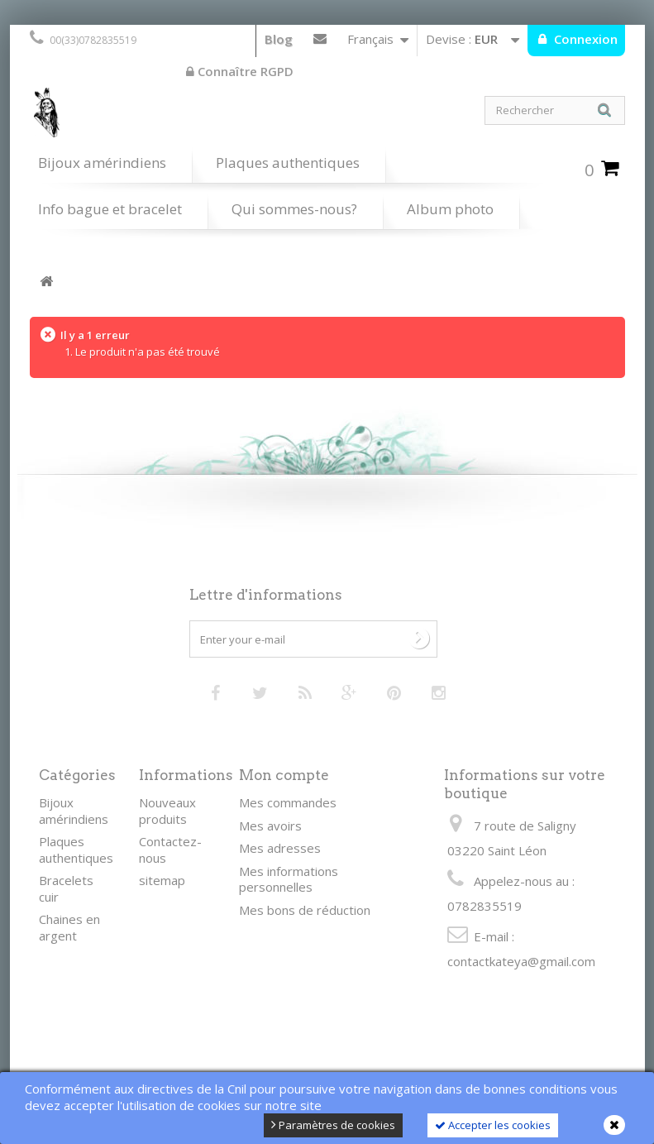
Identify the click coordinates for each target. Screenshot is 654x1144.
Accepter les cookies (493, 1125)
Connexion (584, 39)
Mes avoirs (270, 825)
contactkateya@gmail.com (521, 961)
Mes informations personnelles (288, 879)
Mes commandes (288, 802)
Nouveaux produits (167, 810)
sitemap (162, 880)
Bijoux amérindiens (102, 162)
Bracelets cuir (66, 888)
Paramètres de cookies (333, 1125)
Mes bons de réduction (304, 910)
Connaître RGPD (240, 71)
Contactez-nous (320, 42)
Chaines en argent (69, 927)
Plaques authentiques (288, 162)
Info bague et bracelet (110, 208)
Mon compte (284, 775)
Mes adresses (280, 848)
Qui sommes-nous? (294, 208)
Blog (279, 39)
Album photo (450, 208)
